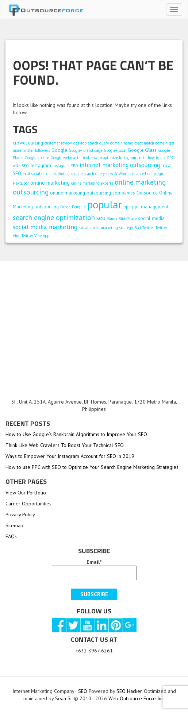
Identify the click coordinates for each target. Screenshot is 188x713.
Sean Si (63, 698)
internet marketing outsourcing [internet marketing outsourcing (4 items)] (120, 165)
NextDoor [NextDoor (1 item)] (21, 183)
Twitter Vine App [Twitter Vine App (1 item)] (35, 235)
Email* (94, 569)
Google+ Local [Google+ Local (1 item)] (115, 150)
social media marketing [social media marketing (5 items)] (45, 227)
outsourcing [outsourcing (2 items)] (46, 206)
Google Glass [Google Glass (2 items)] (142, 150)
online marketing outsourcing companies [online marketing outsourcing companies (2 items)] (92, 192)
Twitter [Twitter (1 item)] (148, 227)
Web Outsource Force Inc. (136, 698)
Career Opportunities (28, 503)
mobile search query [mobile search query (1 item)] (88, 173)
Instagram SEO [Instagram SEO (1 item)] (65, 165)
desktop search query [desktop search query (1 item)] (91, 143)
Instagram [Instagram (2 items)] (40, 165)
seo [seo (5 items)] (100, 217)
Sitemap (14, 525)
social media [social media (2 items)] (151, 218)
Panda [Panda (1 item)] (65, 206)
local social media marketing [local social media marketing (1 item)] (46, 173)
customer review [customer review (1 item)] (58, 143)
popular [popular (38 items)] (104, 204)
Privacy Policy (20, 514)
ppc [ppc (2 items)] (127, 206)
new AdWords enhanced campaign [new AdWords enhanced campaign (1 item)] (134, 173)
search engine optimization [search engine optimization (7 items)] (54, 217)
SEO (82, 691)
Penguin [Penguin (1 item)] (79, 206)
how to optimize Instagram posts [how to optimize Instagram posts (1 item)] (118, 157)
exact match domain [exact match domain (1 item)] (151, 143)
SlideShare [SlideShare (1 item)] (128, 218)
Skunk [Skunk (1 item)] (112, 218)
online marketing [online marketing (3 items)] (50, 182)
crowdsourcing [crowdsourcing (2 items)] (28, 142)
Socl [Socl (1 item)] (137, 227)
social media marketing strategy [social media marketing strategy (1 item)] (106, 227)
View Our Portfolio (25, 492)
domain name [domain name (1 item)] (121, 143)
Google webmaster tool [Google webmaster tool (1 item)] (69, 157)
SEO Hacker (129, 691)
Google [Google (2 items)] (59, 150)
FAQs (11, 536)
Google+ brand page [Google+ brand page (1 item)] (85, 150)
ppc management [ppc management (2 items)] (150, 206)
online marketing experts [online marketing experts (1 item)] (92, 183)
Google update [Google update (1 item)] (36, 157)
